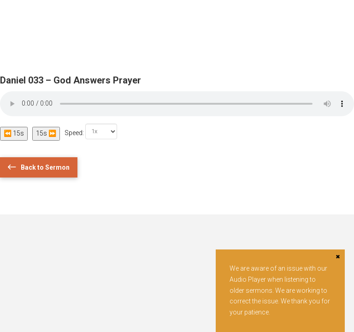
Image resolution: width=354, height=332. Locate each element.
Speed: (91, 131)
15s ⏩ (46, 133)
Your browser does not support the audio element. (177, 103)
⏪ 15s (14, 133)
